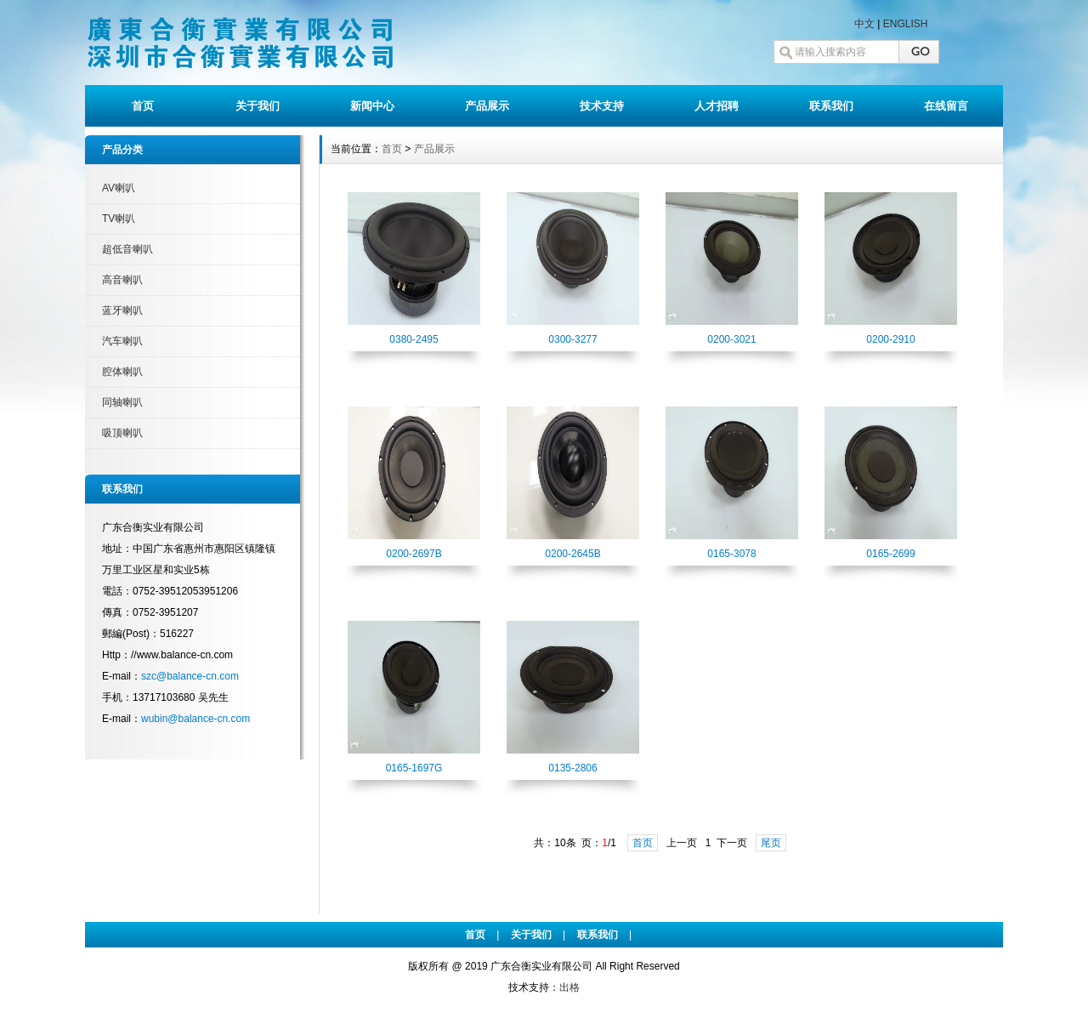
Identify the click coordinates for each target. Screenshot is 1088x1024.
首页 (143, 106)
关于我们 (257, 106)
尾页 (771, 843)
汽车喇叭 (122, 341)
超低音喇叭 (127, 249)
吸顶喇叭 (122, 433)
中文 (864, 24)
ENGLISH (905, 24)
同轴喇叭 (122, 402)
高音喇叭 (122, 280)
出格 (569, 987)
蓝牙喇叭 (122, 310)
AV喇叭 (118, 188)
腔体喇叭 (122, 372)
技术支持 (602, 106)
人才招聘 (716, 106)
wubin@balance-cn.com (195, 719)
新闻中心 (372, 106)
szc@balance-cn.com (190, 676)
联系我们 (831, 106)
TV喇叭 (118, 219)
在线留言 (946, 106)
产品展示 (487, 106)
